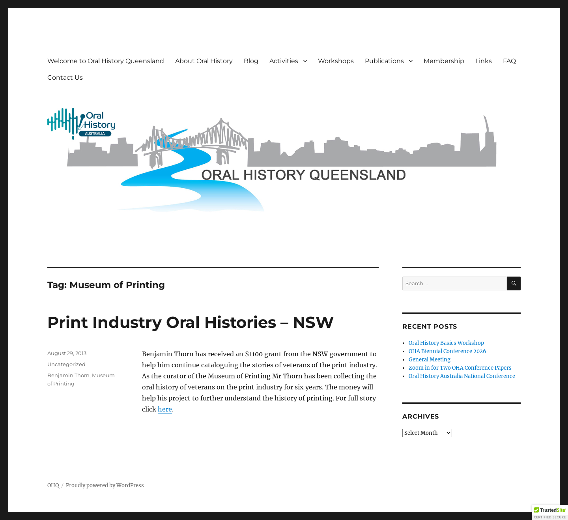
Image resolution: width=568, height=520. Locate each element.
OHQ (53, 485)
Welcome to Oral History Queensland (105, 61)
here (165, 409)
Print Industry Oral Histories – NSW (190, 322)
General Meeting (429, 359)
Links (483, 61)
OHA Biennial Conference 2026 (447, 351)
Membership (444, 61)
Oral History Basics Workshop (446, 343)
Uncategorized (66, 364)
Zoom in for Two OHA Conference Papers (460, 368)
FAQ (509, 61)
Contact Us (65, 77)
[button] (550, 512)
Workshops (336, 61)
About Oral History (204, 61)
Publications (384, 61)
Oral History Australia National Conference (462, 376)
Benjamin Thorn (68, 375)
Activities (283, 61)
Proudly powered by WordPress (105, 485)
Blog (251, 61)
